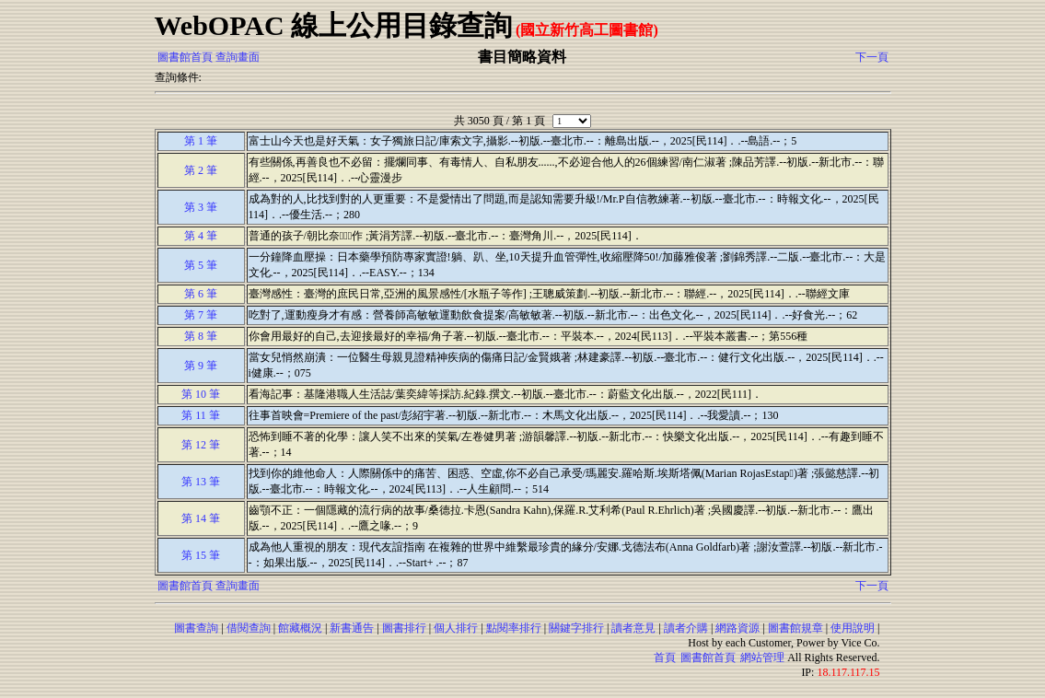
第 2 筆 (200, 170)
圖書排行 (404, 628)
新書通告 (352, 628)
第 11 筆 (200, 415)
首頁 (665, 657)
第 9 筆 (200, 365)
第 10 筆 (200, 394)
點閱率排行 (513, 628)
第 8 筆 (200, 336)
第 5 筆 (200, 265)
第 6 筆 (200, 293)
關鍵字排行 (576, 628)
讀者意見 (633, 628)
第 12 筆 (200, 444)
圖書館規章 (795, 628)
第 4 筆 (200, 235)
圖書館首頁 (185, 57)
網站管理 (762, 657)
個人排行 (456, 628)
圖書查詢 (196, 628)
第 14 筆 (200, 518)
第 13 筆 (200, 481)
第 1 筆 (200, 140)
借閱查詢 (248, 628)
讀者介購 (686, 628)
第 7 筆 (200, 314)
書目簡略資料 (522, 56)
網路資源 (737, 628)
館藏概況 (300, 628)
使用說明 (852, 628)
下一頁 (871, 57)
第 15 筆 (200, 555)
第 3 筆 (200, 207)
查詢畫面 (237, 57)
